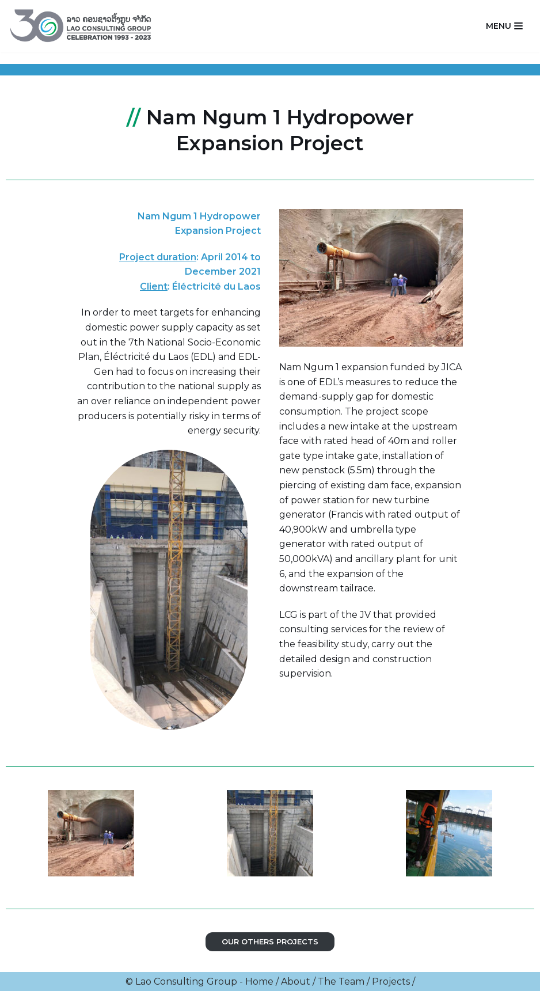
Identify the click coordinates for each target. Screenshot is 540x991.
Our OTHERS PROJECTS (270, 941)
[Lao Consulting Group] (84, 26)
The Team (341, 981)
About (295, 981)
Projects (391, 981)
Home (259, 981)
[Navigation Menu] (504, 26)
